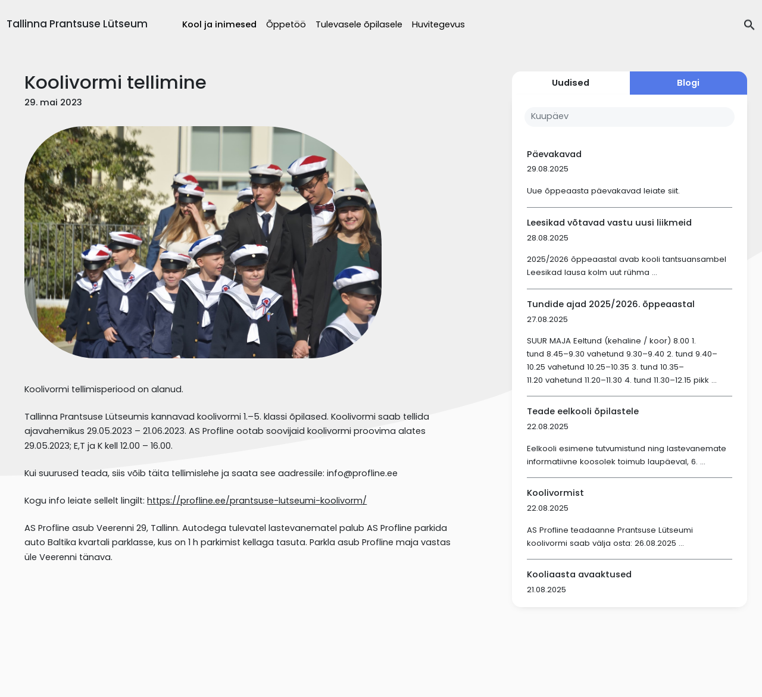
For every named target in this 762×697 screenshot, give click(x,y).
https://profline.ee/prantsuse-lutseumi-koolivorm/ (257, 501)
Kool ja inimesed (219, 24)
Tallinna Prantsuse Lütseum (77, 24)
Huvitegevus (438, 24)
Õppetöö (286, 24)
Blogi (688, 83)
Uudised (570, 83)
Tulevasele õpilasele (359, 24)
